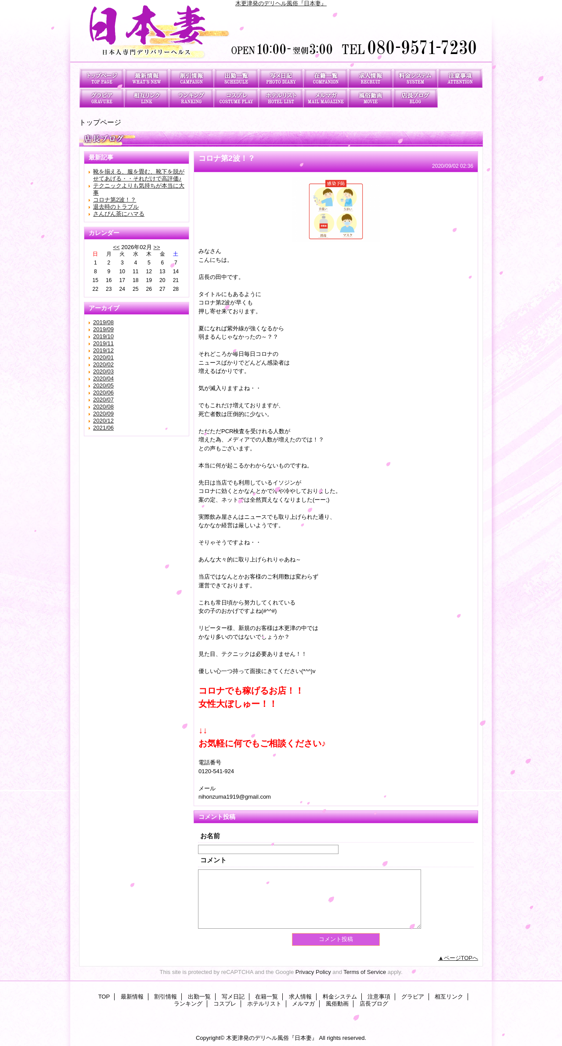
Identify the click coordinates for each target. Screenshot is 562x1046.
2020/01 (103, 357)
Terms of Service (364, 972)
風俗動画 (370, 98)
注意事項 (460, 78)
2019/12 (103, 350)
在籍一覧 (325, 78)
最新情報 (146, 78)
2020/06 (103, 392)
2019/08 (103, 322)
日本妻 (281, 34)
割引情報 (191, 78)
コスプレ (236, 98)
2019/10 (103, 336)
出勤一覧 (236, 78)
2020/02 (103, 364)
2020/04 (103, 378)
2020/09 (103, 413)
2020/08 (103, 406)
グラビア (101, 98)
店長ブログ (415, 98)
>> (156, 247)
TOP (101, 78)
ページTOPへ (461, 958)
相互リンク (146, 98)
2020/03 (103, 371)
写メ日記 (281, 78)
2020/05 (103, 385)
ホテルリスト (281, 98)
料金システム (415, 78)
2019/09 (103, 329)
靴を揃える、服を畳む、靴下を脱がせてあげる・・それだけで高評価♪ (138, 175)
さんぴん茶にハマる (118, 213)
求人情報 (370, 78)
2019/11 (103, 343)
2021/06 (103, 427)
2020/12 (103, 420)
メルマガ (325, 98)
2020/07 (103, 399)
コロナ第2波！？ (114, 199)
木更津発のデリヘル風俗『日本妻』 (281, 3)
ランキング (191, 98)
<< (116, 247)
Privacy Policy (313, 972)
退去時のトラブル (116, 206)
